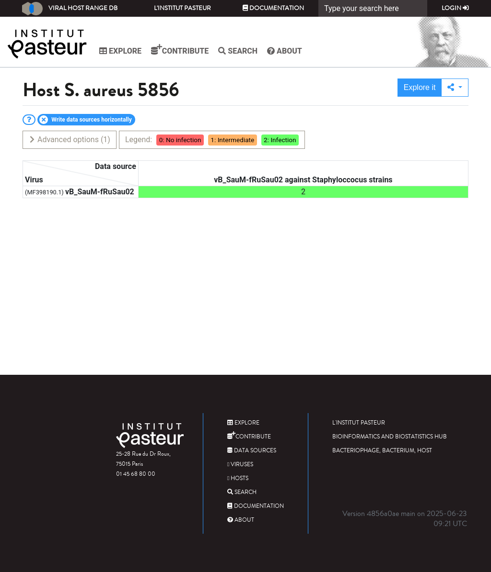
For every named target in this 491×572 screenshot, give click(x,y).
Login (455, 8)
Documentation (273, 8)
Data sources (251, 451)
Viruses (240, 464)
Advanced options (69, 139)
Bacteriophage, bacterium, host (382, 451)
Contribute (180, 50)
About (284, 51)
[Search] (372, 8)
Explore (120, 51)
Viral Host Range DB (69, 8)
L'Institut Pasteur (182, 8)
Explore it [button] (420, 87)
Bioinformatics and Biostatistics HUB (389, 437)
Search (237, 51)
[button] (454, 88)
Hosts (237, 478)
